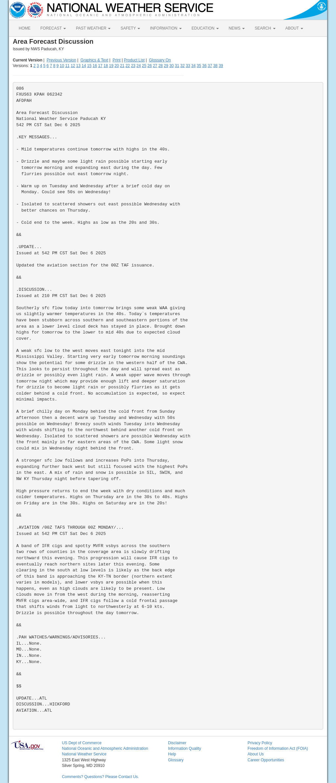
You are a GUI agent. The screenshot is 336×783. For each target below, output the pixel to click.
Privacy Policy (259, 743)
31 (177, 65)
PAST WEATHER (93, 28)
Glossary (175, 760)
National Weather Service (84, 754)
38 (215, 65)
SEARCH (265, 28)
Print (117, 60)
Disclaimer (177, 743)
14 (84, 65)
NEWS (237, 28)
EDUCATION (205, 28)
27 (155, 65)
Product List (134, 60)
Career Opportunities (265, 760)
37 (210, 65)
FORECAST (53, 28)
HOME (25, 28)
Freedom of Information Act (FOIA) (277, 748)
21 (122, 65)
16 (95, 65)
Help (172, 754)
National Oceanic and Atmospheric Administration (105, 748)
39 (221, 65)
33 (188, 65)
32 (182, 65)
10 (62, 65)
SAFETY (130, 28)
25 (144, 65)
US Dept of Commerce (82, 743)
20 (117, 65)
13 (78, 65)
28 (160, 65)
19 (111, 65)
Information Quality (184, 748)
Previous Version (61, 60)
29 (166, 65)
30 (171, 65)
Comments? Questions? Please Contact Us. (100, 776)
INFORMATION (165, 28)
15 (89, 65)
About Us (255, 754)
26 (149, 65)
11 (67, 65)
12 (73, 65)
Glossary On (160, 60)
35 (199, 65)
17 (100, 65)
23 (133, 65)
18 (106, 65)
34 (193, 65)
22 (127, 65)
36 (204, 65)
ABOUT (294, 28)
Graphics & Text (94, 60)
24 (138, 65)
